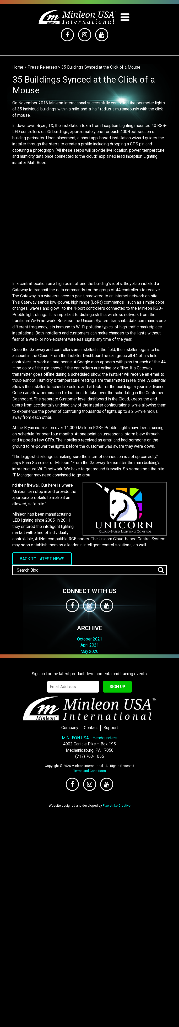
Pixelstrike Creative (117, 805)
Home (17, 67)
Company (69, 727)
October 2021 (89, 639)
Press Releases (42, 67)
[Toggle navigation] (125, 17)
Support (111, 727)
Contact (91, 727)
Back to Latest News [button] (42, 558)
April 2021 (89, 645)
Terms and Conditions (89, 771)
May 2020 (89, 651)
